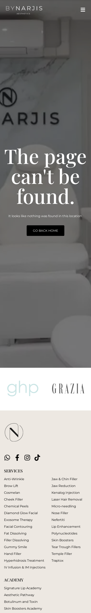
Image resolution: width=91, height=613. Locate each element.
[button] (83, 10)
